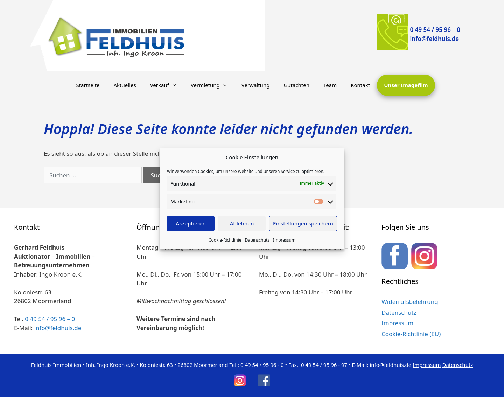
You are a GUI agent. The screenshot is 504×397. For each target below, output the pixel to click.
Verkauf (167, 85)
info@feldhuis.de (434, 39)
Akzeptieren (191, 223)
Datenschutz (257, 240)
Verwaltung (255, 85)
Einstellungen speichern (303, 223)
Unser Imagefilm (406, 85)
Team (330, 85)
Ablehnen (242, 223)
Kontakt (360, 85)
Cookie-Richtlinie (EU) (411, 334)
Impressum (284, 240)
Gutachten (296, 85)
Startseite (87, 85)
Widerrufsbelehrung (410, 302)
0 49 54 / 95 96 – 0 (435, 30)
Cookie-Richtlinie (225, 240)
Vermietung (212, 85)
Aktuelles (125, 85)
